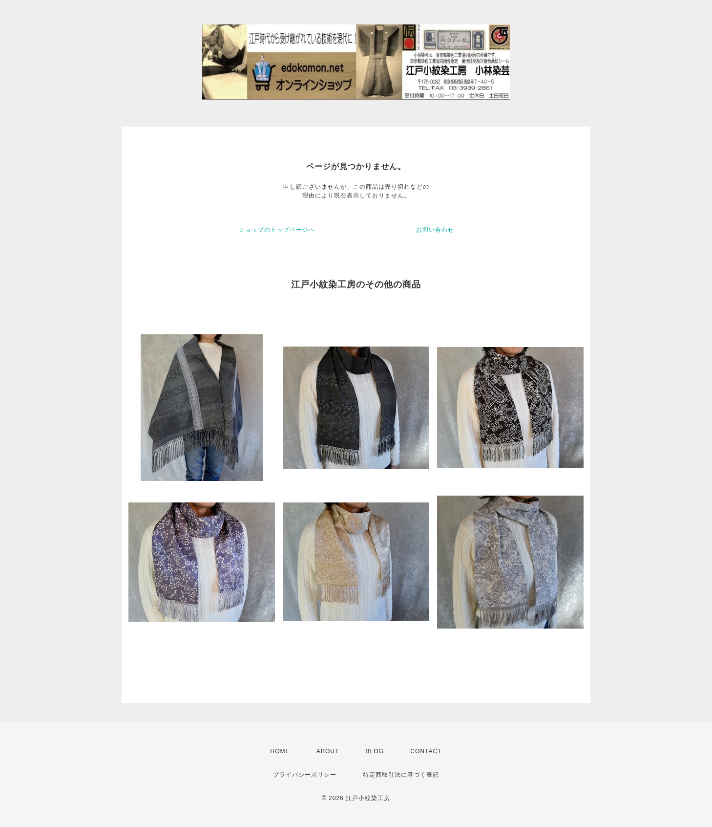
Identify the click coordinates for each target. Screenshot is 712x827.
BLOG (375, 751)
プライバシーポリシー (304, 774)
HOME (280, 751)
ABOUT (327, 751)
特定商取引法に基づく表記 (401, 774)
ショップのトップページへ (277, 229)
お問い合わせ (435, 229)
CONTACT (425, 751)
